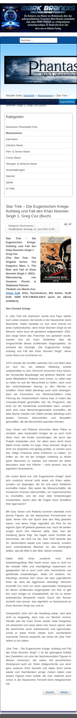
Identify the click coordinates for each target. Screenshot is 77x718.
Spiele (9, 182)
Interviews (12, 139)
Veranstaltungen (15, 169)
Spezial (10, 176)
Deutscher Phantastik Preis (21, 126)
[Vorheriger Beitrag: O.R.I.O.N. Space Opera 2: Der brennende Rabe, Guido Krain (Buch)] (50, 692)
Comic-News (13, 157)
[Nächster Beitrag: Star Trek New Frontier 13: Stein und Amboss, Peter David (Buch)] (64, 692)
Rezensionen (45, 95)
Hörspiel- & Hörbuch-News (21, 163)
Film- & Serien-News (18, 151)
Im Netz (10, 188)
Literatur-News (14, 145)
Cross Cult (13, 293)
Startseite (28, 95)
